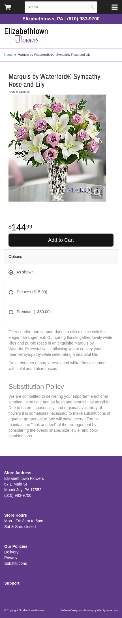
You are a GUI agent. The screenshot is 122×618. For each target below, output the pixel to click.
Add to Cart (61, 240)
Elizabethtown (61, 35)
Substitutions (15, 563)
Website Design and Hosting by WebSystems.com (89, 610)
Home (8, 54)
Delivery (11, 552)
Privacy (10, 557)
